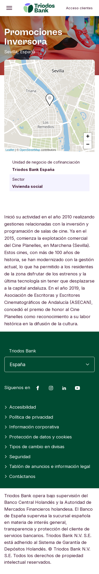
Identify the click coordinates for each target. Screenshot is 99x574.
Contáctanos (19, 476)
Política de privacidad (28, 417)
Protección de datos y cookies (38, 436)
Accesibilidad (20, 407)
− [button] (87, 145)
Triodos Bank (22, 350)
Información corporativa (31, 426)
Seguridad (17, 456)
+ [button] (87, 137)
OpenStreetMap (30, 149)
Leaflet (10, 149)
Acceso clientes (79, 8)
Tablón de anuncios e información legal (47, 466)
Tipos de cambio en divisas (34, 446)
